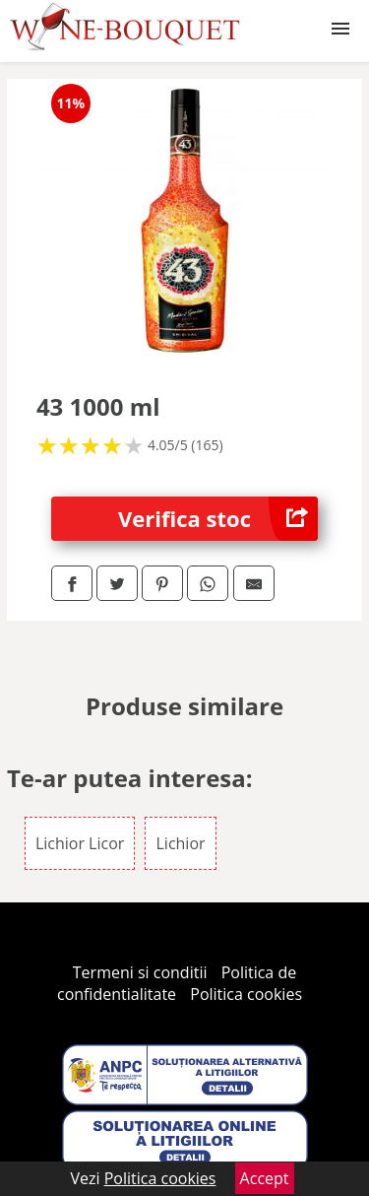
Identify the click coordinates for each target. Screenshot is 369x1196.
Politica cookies (246, 994)
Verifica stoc (218, 519)
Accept (264, 1178)
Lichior (180, 843)
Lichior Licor (79, 843)
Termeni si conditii (140, 972)
